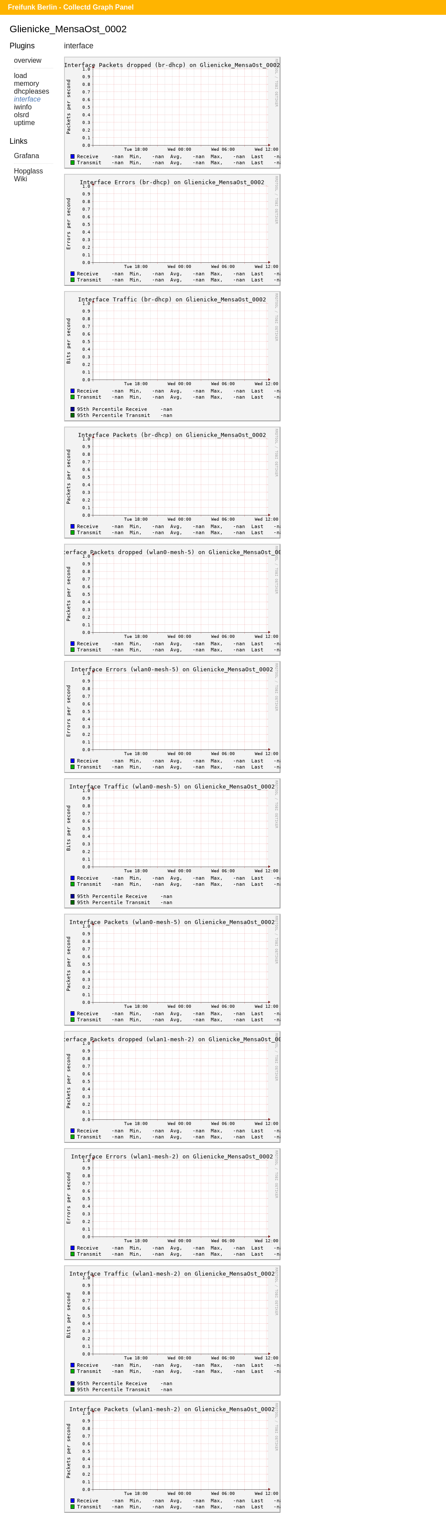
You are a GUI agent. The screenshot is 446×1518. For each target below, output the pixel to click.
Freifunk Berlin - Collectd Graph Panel (71, 7)
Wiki (20, 179)
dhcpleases (31, 91)
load (20, 75)
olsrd (21, 115)
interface (27, 99)
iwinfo (23, 107)
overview (27, 60)
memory (26, 83)
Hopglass (28, 171)
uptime (24, 122)
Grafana (26, 155)
